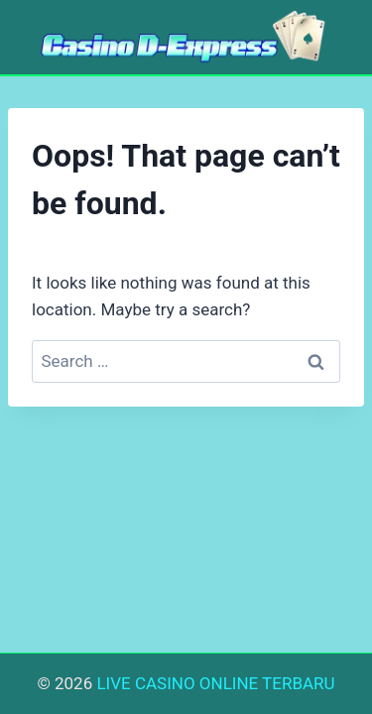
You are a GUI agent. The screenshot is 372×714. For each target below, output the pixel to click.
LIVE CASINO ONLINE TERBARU (215, 683)
